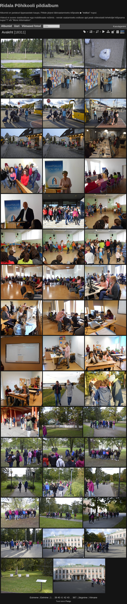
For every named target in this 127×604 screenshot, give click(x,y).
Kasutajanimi (119, 26)
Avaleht (7, 32)
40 (59, 597)
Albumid (6, 26)
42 (65, 597)
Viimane (93, 597)
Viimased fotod (31, 26)
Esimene (34, 597)
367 (74, 597)
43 (68, 597)
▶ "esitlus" (85, 12)
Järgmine (82, 597)
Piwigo (68, 601)
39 (56, 597)
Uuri (16, 26)
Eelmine (44, 597)
